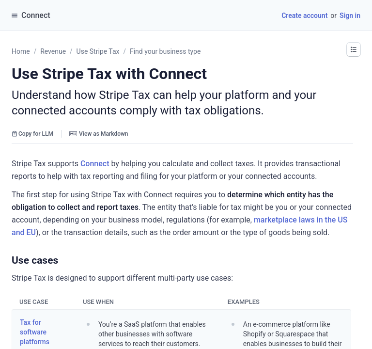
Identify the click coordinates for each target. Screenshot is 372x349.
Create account (304, 15)
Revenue (53, 51)
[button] (353, 49)
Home (21, 51)
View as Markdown (98, 134)
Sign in (350, 15)
